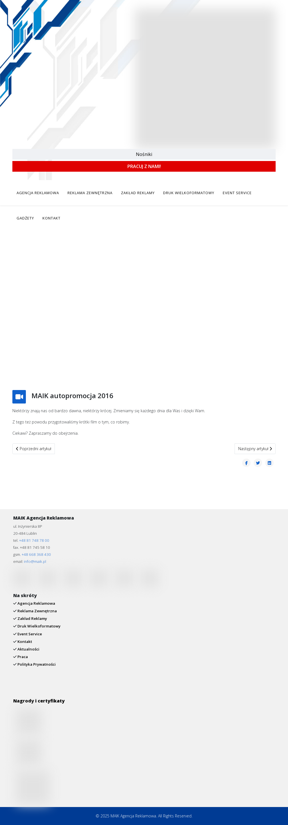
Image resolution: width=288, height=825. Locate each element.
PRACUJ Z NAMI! (144, 166)
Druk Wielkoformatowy (38, 626)
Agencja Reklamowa (36, 603)
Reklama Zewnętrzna (37, 610)
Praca (22, 656)
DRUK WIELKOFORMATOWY (188, 192)
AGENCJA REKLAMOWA (38, 192)
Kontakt (24, 641)
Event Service (29, 633)
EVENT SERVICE (237, 192)
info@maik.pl (35, 561)
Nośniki (144, 154)
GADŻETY (25, 218)
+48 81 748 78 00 (34, 540)
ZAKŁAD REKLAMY (138, 192)
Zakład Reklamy (32, 618)
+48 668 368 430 (36, 554)
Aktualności (28, 649)
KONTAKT (51, 218)
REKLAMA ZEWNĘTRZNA (90, 192)
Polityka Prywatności (36, 664)
